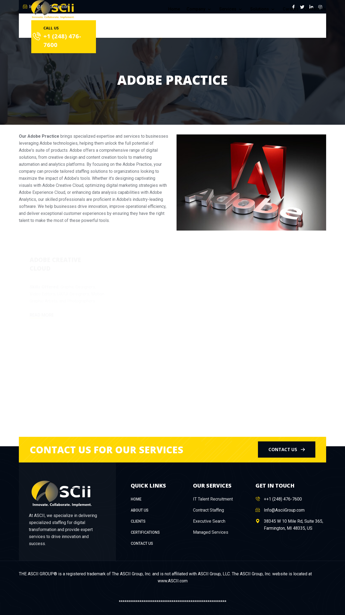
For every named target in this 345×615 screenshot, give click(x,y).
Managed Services (210, 532)
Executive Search (209, 521)
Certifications (145, 532)
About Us (140, 510)
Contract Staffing (208, 510)
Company (200, 9)
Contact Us (315, 9)
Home (174, 9)
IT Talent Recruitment (213, 499)
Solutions (263, 9)
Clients (138, 521)
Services (231, 9)
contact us (286, 449)
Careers (291, 9)
